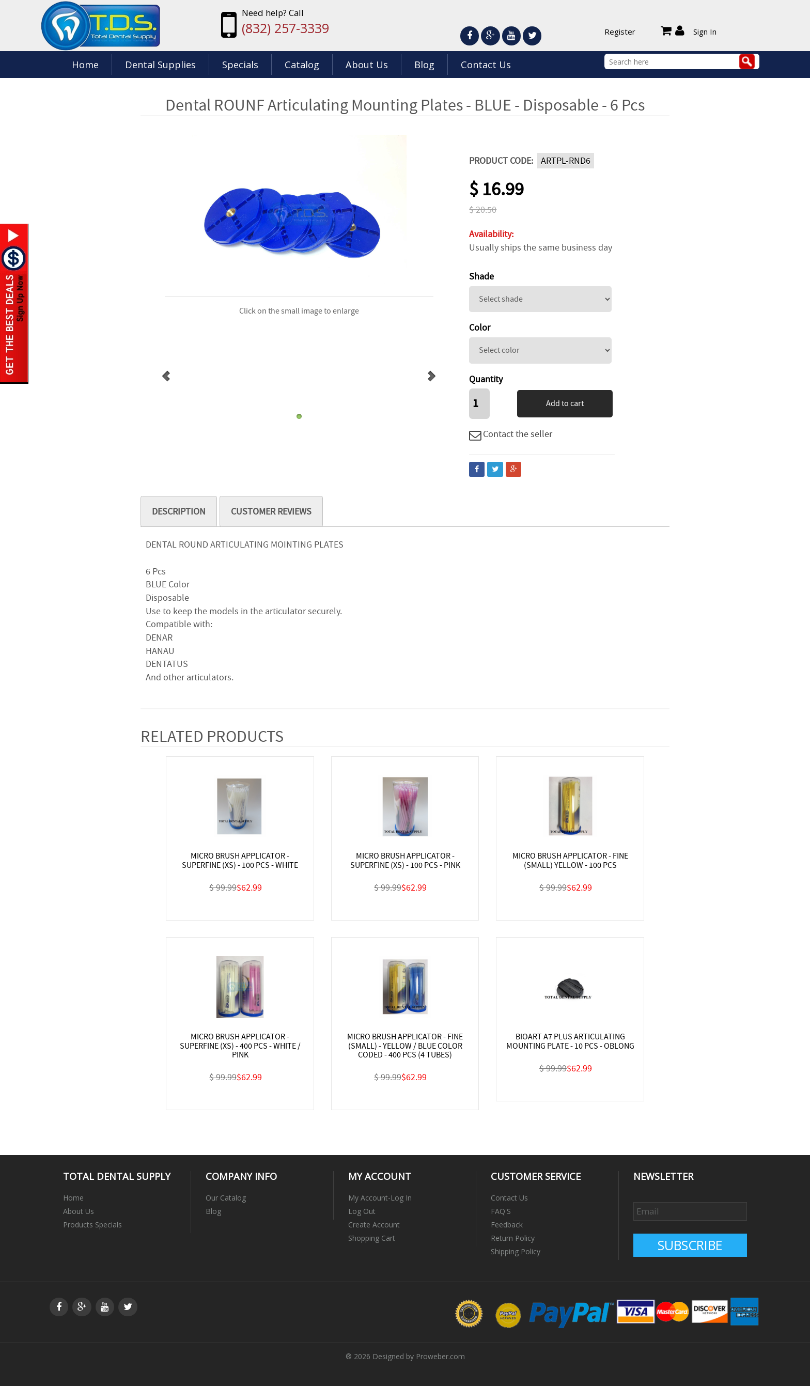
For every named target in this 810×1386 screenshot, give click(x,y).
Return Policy (513, 1238)
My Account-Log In (380, 1198)
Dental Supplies (160, 64)
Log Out (362, 1211)
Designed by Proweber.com (418, 1356)
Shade (481, 277)
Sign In (704, 31)
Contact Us (486, 64)
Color (479, 328)
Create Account (374, 1224)
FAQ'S (501, 1211)
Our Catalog (226, 1198)
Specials (240, 64)
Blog (424, 64)
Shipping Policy (515, 1251)
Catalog (302, 64)
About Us (367, 64)
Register (619, 31)
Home (85, 64)
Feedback (507, 1224)
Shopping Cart (371, 1238)
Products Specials (92, 1224)
